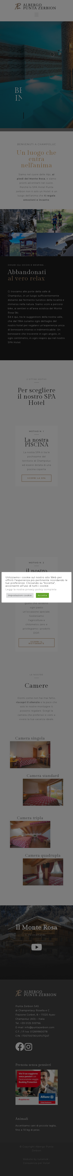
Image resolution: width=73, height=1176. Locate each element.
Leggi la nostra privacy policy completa (30, 589)
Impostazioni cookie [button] (20, 595)
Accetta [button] (42, 595)
